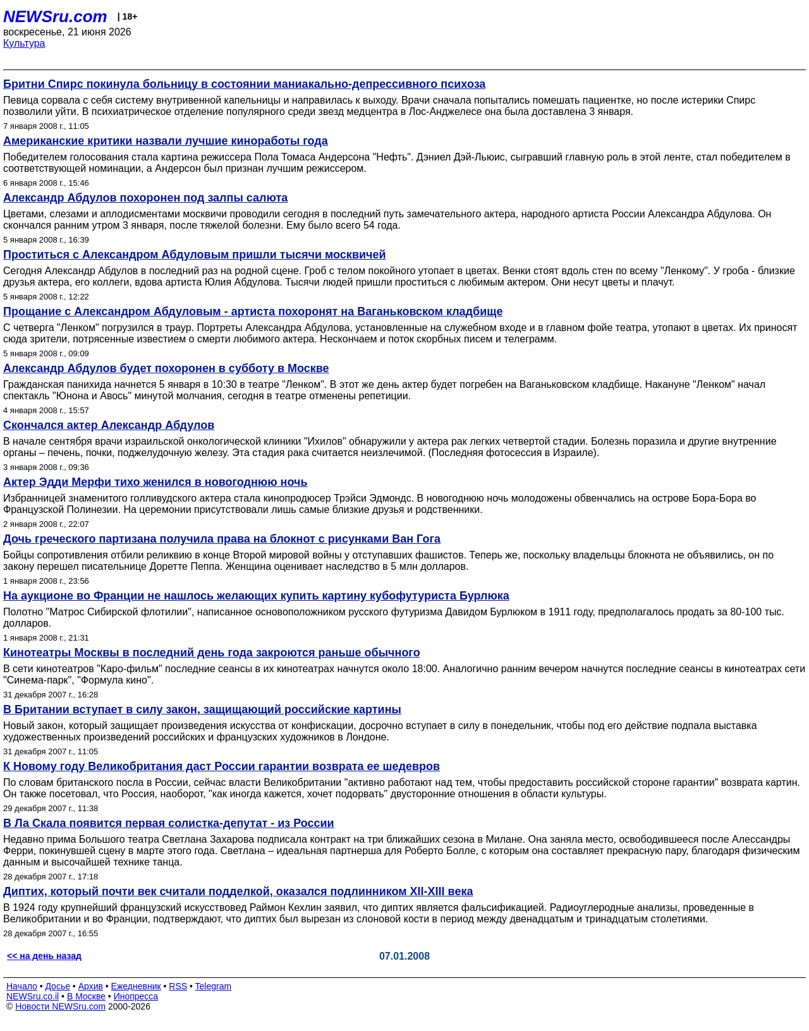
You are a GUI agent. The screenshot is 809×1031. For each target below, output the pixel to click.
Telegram (213, 986)
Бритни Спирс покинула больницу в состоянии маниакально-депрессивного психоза (244, 84)
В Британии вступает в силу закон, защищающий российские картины (202, 709)
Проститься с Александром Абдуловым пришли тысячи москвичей (194, 254)
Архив (90, 986)
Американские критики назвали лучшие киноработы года (165, 141)
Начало (21, 986)
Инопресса (136, 996)
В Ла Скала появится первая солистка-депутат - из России (168, 823)
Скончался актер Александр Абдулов (108, 425)
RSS (178, 986)
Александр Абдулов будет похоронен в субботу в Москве (166, 368)
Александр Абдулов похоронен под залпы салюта (145, 197)
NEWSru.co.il (32, 996)
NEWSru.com (55, 16)
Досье (57, 986)
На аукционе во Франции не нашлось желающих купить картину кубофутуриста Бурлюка (256, 595)
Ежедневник (136, 986)
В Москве (86, 996)
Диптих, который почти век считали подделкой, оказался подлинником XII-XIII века (238, 891)
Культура (24, 43)
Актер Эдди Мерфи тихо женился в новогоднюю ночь (155, 482)
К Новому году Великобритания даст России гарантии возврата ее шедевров (221, 766)
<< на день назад (44, 956)
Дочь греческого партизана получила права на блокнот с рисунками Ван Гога (222, 539)
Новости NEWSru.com (60, 1006)
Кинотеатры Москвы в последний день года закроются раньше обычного (211, 652)
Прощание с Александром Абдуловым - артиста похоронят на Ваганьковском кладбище (252, 311)
